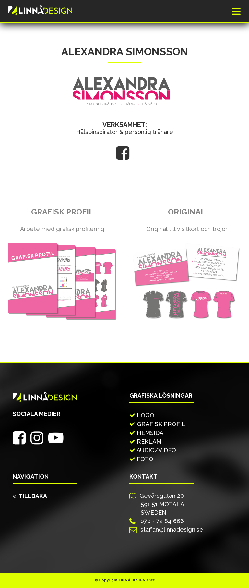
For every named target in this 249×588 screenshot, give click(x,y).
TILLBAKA (30, 496)
